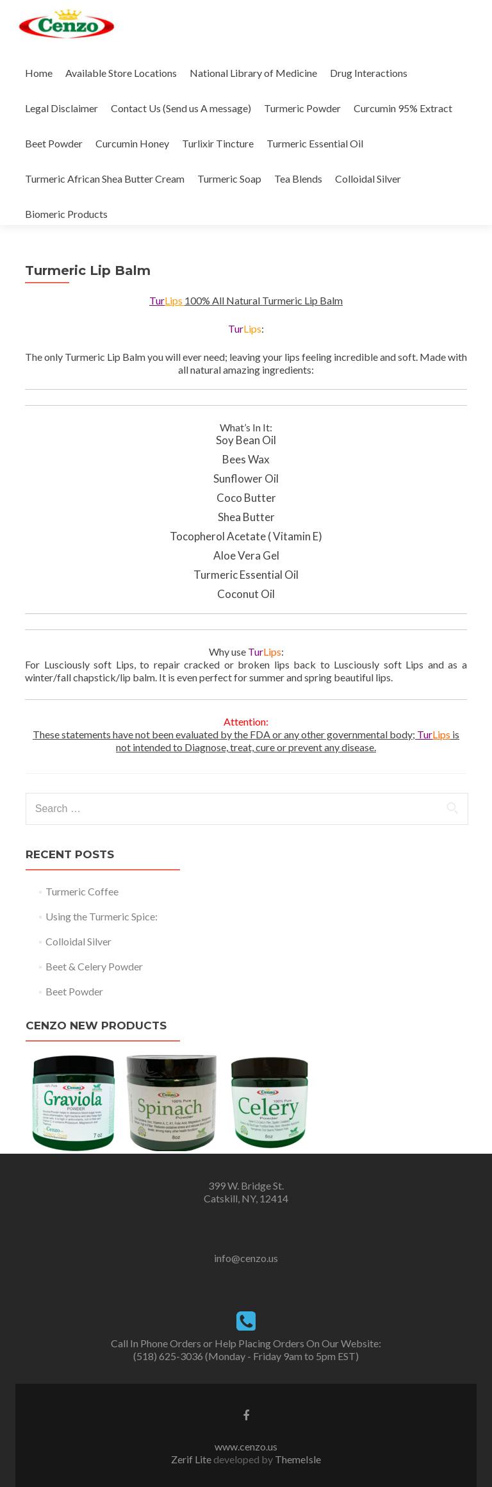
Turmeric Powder (302, 108)
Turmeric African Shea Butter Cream (104, 178)
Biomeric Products (66, 214)
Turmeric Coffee (82, 891)
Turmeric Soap (229, 178)
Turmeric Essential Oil (314, 143)
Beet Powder (54, 143)
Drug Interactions (368, 73)
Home (39, 73)
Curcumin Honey (132, 143)
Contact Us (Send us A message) (181, 108)
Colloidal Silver (368, 178)
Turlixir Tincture (218, 143)
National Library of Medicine (253, 73)
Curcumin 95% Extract (403, 108)
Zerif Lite (192, 1459)
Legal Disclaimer (61, 108)
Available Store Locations (121, 73)
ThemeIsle (298, 1459)
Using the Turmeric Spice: (101, 916)
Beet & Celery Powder (94, 966)
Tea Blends (298, 178)
